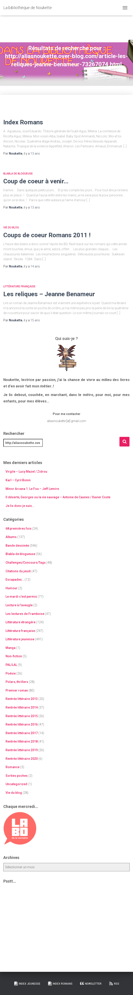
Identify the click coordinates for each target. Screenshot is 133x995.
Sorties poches (17, 775)
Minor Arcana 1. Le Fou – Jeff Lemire (32, 489)
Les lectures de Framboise (25, 614)
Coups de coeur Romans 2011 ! (46, 235)
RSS (114, 983)
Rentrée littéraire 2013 (22, 699)
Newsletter (91, 983)
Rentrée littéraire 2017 (22, 733)
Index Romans (23, 122)
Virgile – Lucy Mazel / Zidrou (26, 471)
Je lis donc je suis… (20, 506)
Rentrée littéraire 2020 (22, 758)
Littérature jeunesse (20, 639)
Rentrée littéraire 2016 (22, 724)
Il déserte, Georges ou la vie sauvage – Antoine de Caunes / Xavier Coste (58, 497)
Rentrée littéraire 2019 (22, 750)
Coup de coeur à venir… (35, 181)
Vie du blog (11, 227)
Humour (12, 588)
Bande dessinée (17, 545)
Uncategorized (16, 784)
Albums (11, 537)
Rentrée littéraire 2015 (22, 716)
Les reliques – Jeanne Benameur (49, 294)
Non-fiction (14, 656)
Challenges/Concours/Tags (26, 562)
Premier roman (17, 690)
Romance (13, 767)
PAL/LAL (11, 665)
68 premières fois (18, 528)
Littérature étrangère (20, 622)
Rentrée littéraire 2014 (22, 707)
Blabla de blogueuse (18, 173)
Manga (11, 648)
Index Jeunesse (27, 983)
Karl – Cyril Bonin (18, 480)
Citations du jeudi (18, 571)
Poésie (11, 673)
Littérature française (19, 286)
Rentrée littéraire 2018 (22, 741)
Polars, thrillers (17, 682)
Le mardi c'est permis (21, 596)
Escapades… (15, 579)
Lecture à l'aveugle (19, 605)
